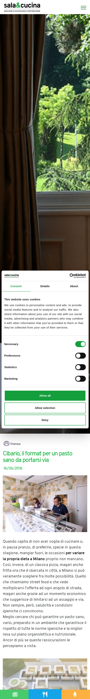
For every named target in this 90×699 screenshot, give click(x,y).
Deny (45, 420)
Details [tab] (45, 286)
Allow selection (45, 407)
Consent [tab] (16, 286)
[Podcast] (75, 694)
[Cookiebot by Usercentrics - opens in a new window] (69, 275)
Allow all (45, 395)
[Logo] (22, 8)
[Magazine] (15, 694)
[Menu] (81, 7)
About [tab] (74, 286)
